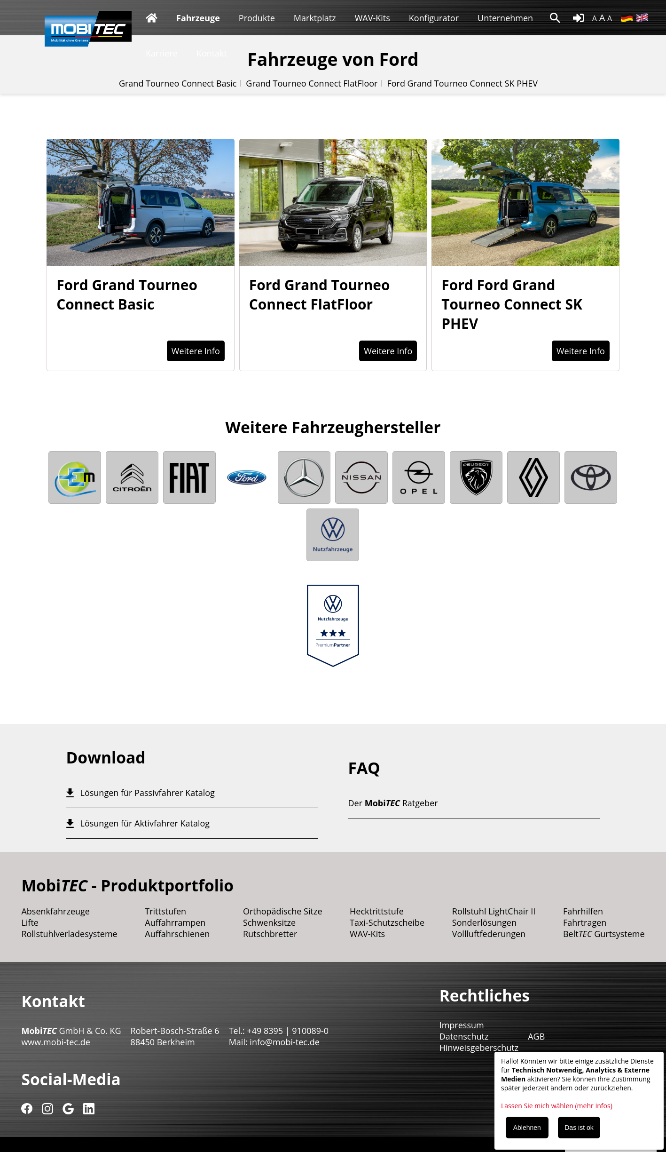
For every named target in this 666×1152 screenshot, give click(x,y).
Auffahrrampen (175, 922)
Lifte (30, 922)
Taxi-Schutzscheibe (387, 922)
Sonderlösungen (484, 922)
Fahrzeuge (198, 18)
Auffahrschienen (177, 933)
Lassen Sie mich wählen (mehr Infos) (556, 1105)
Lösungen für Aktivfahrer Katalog (145, 823)
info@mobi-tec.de (284, 1042)
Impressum (461, 1025)
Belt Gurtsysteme (604, 933)
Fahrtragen (584, 922)
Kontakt (211, 53)
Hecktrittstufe (377, 911)
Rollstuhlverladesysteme (69, 933)
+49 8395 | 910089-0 (288, 1030)
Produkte (257, 18)
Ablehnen (527, 1127)
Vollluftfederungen (488, 933)
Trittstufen (165, 911)
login (578, 18)
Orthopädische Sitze (282, 911)
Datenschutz (464, 1036)
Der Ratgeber (393, 803)
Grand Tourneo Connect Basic (177, 83)
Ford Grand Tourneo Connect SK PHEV (462, 83)
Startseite (151, 17)
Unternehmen (505, 18)
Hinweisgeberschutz (479, 1047)
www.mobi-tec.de (55, 1042)
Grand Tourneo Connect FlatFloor (311, 83)
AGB (536, 1036)
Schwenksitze (269, 922)
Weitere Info (196, 351)
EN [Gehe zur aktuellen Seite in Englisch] (642, 18)
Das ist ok (578, 1127)
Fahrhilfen (583, 911)
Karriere (162, 53)
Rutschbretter (270, 933)
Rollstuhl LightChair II (494, 911)
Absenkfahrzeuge (55, 911)
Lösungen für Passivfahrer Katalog (147, 792)
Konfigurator (434, 18)
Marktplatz (315, 18)
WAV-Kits (372, 18)
